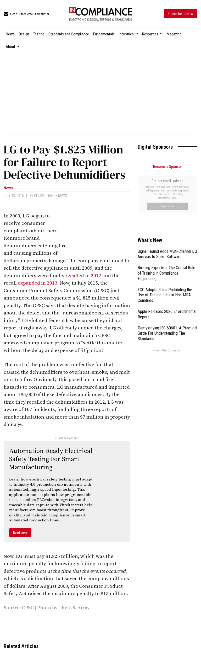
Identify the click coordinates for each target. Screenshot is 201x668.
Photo (44, 608)
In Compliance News (50, 196)
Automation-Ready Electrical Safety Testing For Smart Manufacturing (50, 459)
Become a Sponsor (167, 166)
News (8, 188)
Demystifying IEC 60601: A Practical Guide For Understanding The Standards (167, 274)
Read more (20, 533)
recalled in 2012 (83, 276)
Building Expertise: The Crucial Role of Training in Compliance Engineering (166, 214)
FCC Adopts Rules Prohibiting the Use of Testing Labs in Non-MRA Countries (165, 236)
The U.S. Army (74, 608)
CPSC (28, 608)
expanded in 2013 (37, 283)
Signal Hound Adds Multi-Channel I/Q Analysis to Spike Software (167, 195)
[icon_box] (26, 14)
